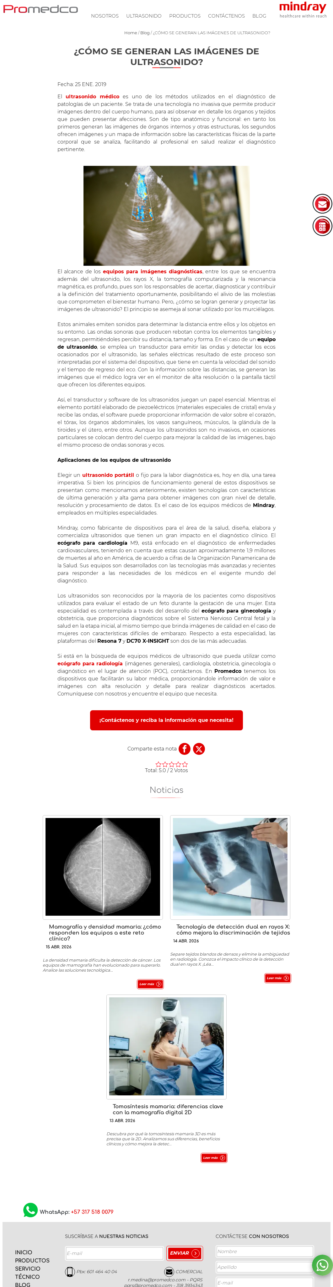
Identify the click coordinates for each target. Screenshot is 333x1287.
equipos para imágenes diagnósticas (152, 272)
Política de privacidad (264, 1258)
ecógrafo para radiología (90, 664)
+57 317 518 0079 (92, 1024)
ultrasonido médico (92, 97)
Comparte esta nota (152, 749)
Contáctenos (226, 16)
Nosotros (105, 16)
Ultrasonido (144, 16)
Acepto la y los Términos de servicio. (259, 1260)
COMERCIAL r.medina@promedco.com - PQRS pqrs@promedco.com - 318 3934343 (163, 1089)
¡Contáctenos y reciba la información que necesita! (166, 720)
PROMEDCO (40, 9)
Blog (259, 16)
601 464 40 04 (102, 1083)
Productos (185, 16)
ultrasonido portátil (108, 475)
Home (130, 32)
